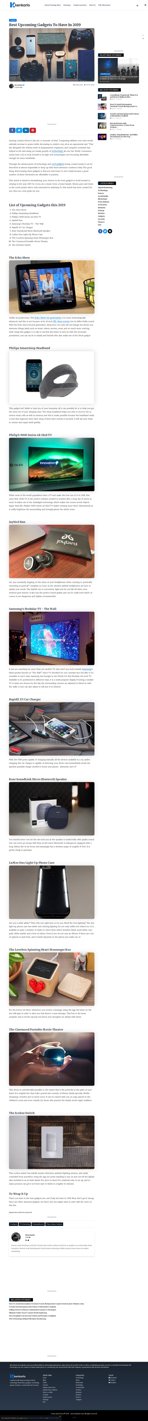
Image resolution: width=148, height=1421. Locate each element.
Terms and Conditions (36, 1418)
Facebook (113, 1377)
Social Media (103, 196)
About (45, 1382)
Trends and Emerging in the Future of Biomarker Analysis (32, 1307)
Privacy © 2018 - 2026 (66, 1413)
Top (74, 1417)
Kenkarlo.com (79, 1413)
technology (57, 151)
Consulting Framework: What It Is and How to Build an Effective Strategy (119, 78)
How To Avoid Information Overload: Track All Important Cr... (124, 105)
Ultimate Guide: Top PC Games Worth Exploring (28, 1313)
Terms (53, 1413)
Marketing (79, 1385)
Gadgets (13, 20)
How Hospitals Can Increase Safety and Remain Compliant (32, 1316)
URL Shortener (104, 9)
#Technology (24, 1224)
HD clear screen (51, 321)
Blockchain (102, 199)
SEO (99, 225)
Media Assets (47, 1397)
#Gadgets (13, 1224)
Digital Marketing (105, 188)
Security (101, 219)
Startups (67, 9)
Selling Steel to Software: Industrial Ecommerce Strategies (32, 1310)
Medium (112, 1382)
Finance (101, 222)
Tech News (102, 205)
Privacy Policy (54, 1418)
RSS (44, 1402)
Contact (45, 1385)
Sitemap (45, 1399)
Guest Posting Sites (53, 9)
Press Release (103, 202)
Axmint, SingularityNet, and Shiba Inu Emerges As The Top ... (124, 136)
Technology (105, 74)
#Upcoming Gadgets (54, 1224)
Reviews (101, 213)
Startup (101, 211)
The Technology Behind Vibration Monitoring (27, 1319)
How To (92, 9)
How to (101, 193)
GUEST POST (105, 81)
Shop (44, 1377)
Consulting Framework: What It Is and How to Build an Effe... (124, 96)
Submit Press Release (50, 1390)
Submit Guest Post (49, 1387)
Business (101, 208)
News (78, 1380)
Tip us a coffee (47, 1392)
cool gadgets (57, 164)
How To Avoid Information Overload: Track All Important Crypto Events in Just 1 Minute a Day (46, 1304)
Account (45, 1394)
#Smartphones (38, 1224)
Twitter (112, 1380)
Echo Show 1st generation (47, 318)
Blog (44, 1380)
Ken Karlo (30, 1235)
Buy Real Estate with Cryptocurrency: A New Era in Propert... (122, 125)
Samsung (86, 669)
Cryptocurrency (80, 9)
